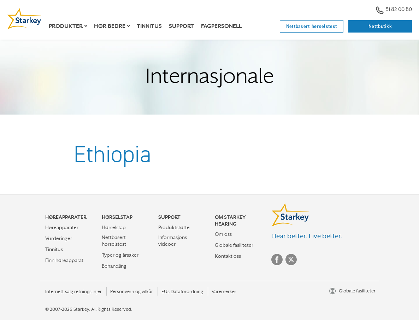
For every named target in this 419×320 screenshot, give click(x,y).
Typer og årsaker (120, 255)
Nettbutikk (380, 26)
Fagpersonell (221, 26)
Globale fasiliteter (234, 245)
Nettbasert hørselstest (311, 26)
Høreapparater (61, 227)
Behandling (114, 266)
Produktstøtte (174, 227)
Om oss (223, 234)
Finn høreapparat (64, 260)
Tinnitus (149, 26)
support (181, 26)
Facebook (277, 259)
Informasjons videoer (172, 240)
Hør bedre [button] (109, 26)
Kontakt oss (228, 256)
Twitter (291, 259)
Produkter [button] (66, 26)
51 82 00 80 (394, 10)
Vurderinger (58, 238)
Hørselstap (114, 227)
